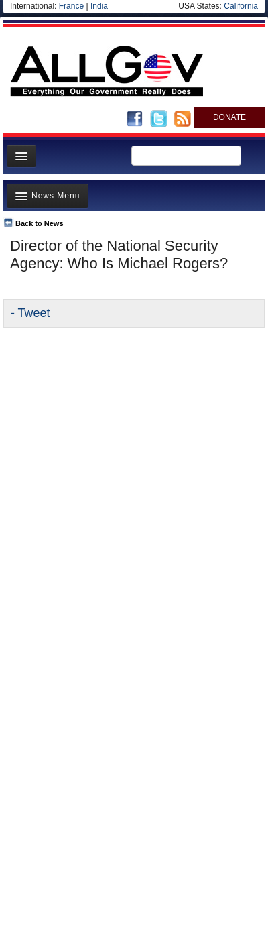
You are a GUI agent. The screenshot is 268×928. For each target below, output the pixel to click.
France (71, 6)
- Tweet (30, 313)
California (241, 6)
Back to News (39, 223)
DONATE (229, 117)
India (99, 6)
